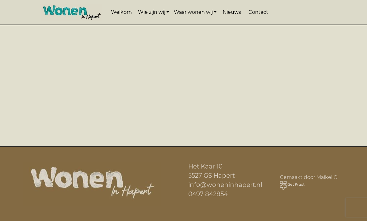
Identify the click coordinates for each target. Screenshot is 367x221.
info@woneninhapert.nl (225, 184)
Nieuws (232, 12)
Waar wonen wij (193, 12)
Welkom (121, 12)
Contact (258, 12)
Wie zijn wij (151, 12)
